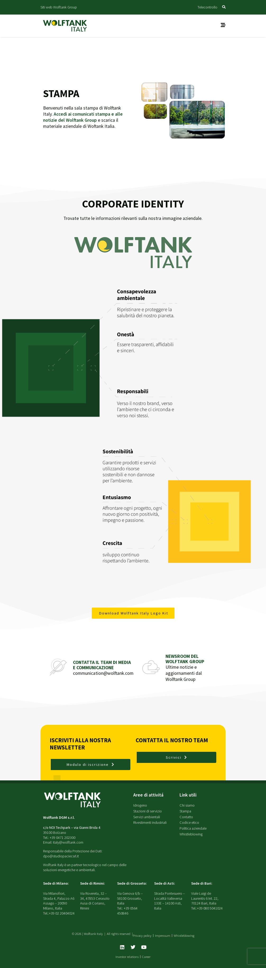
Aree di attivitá (148, 795)
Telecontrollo (207, 7)
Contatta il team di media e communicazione (102, 664)
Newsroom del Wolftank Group (185, 658)
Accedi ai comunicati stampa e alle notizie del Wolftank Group (83, 117)
